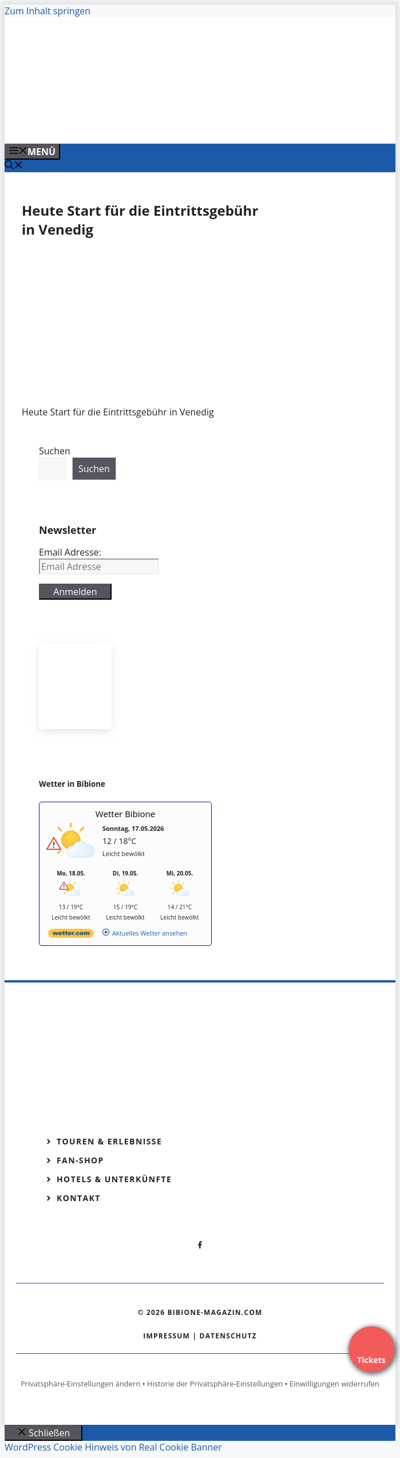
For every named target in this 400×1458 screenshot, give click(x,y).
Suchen (54, 451)
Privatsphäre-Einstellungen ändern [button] (80, 1383)
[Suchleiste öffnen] (14, 166)
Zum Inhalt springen (47, 11)
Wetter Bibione (126, 813)
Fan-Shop (80, 1160)
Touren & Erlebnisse (109, 1141)
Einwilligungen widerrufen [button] (334, 1383)
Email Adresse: (70, 552)
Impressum (166, 1336)
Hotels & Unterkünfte (114, 1179)
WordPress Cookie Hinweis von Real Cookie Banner (113, 1447)
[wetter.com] (71, 935)
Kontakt (79, 1197)
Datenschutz (228, 1336)
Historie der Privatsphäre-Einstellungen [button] (215, 1383)
